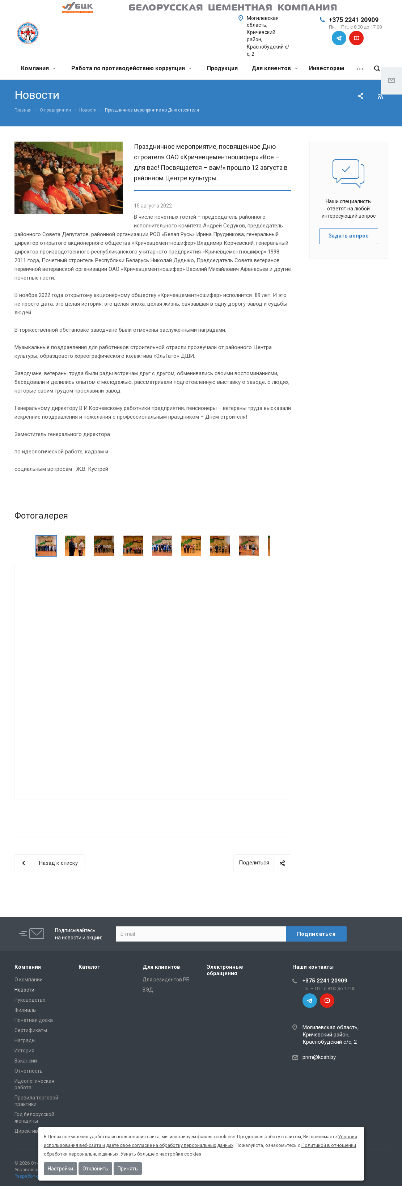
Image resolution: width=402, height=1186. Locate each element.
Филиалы (25, 1010)
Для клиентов (274, 68)
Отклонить (95, 1169)
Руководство (30, 1000)
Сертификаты (30, 1030)
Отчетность (28, 1071)
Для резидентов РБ (166, 979)
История (24, 1050)
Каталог (89, 967)
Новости (24, 990)
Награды (24, 1040)
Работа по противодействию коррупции (131, 68)
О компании (28, 979)
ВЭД (148, 990)
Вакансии (25, 1061)
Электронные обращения (225, 970)
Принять (128, 1169)
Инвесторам (326, 68)
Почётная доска (33, 1020)
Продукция (222, 68)
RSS (380, 96)
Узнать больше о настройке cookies (160, 1154)
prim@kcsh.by (319, 1057)
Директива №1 (32, 1131)
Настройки (60, 1169)
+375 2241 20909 (353, 20)
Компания (38, 68)
